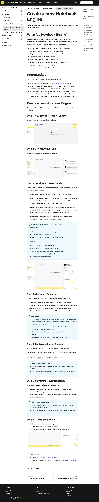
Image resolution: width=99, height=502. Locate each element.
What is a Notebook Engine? (88, 10)
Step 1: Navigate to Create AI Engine (89, 22)
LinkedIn (69, 494)
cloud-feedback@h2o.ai (68, 460)
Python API (5, 39)
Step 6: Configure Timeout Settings (89, 45)
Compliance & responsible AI (44, 494)
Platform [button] (22, 3)
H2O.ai (18, 498)
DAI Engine (6, 17)
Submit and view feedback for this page (45, 457)
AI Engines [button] (47, 3)
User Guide (5, 14)
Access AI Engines (58, 83)
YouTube (69, 496)
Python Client (6, 36)
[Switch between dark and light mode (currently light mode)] (96, 2)
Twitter (69, 491)
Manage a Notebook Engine (13, 32)
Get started (5, 11)
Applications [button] (31, 3)
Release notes (6, 45)
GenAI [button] (55, 3)
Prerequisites (86, 14)
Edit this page (33, 468)
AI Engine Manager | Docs (10, 7)
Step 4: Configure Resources (88, 36)
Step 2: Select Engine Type (88, 27)
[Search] (86, 2)
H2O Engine (6, 21)
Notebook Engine (8, 24)
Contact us (9, 494)
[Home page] (28, 8)
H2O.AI (8, 491)
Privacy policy (40, 491)
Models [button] (40, 3)
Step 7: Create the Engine (89, 50)
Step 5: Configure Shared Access (88, 40)
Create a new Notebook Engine (12, 28)
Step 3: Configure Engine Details (88, 31)
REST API (4, 42)
